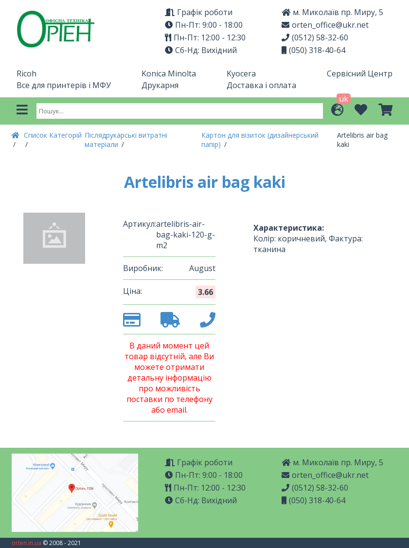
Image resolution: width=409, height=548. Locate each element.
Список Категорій (53, 135)
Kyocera (241, 73)
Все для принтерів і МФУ (64, 85)
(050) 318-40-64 (313, 50)
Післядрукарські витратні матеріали (126, 139)
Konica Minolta (169, 73)
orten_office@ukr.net (325, 24)
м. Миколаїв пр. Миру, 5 (332, 12)
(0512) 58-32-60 (315, 37)
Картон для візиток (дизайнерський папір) (260, 139)
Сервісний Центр (359, 73)
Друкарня (160, 85)
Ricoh (26, 73)
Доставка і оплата (261, 85)
